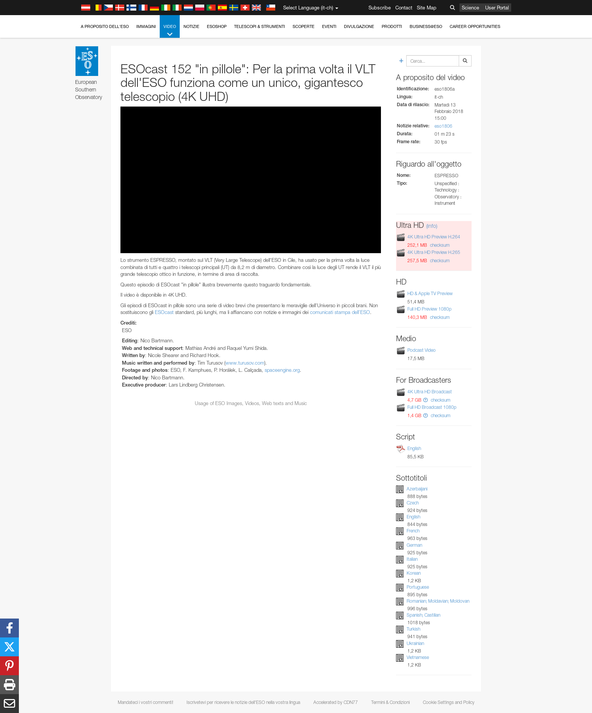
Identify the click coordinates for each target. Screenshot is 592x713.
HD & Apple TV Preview (430, 293)
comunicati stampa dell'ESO (340, 312)
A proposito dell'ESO (105, 26)
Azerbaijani (417, 489)
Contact (403, 8)
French (413, 531)
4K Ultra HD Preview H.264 (433, 237)
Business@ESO (426, 26)
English (414, 448)
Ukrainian (415, 643)
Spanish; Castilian (423, 615)
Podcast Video (421, 350)
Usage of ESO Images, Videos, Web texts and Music (251, 403)
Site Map (426, 8)
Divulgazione (359, 26)
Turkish (413, 629)
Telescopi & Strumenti (259, 26)
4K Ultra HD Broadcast (429, 391)
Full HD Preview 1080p (429, 309)
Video (170, 31)
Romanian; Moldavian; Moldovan (438, 601)
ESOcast (164, 312)
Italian (412, 559)
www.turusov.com (244, 363)
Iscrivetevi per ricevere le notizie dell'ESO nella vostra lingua (243, 702)
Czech (413, 503)
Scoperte (303, 26)
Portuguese (418, 587)
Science (470, 8)
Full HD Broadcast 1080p (431, 407)
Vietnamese (418, 657)
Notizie (191, 26)
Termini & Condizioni (390, 702)
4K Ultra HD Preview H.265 (433, 252)
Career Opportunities (475, 26)
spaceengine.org (282, 370)
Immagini (146, 26)
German (414, 545)
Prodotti (392, 26)
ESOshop (217, 26)
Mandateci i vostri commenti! (145, 702)
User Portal (497, 8)
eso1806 (443, 126)
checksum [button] (439, 245)
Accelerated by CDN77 (335, 702)
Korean (414, 573)
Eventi (329, 26)
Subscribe (379, 8)
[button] (425, 400)
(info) (431, 226)
